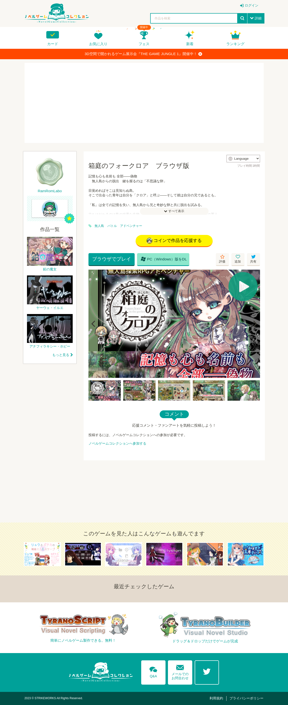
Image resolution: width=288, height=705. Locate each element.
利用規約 (216, 698)
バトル (112, 226)
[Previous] (93, 323)
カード (52, 44)
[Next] (254, 323)
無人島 (99, 226)
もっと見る (60, 355)
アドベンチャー (131, 226)
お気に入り (98, 44)
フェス (144, 44)
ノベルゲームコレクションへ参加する (117, 443)
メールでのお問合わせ (180, 671)
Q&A (153, 671)
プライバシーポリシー (246, 698)
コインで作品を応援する (174, 241)
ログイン (251, 5)
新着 (189, 44)
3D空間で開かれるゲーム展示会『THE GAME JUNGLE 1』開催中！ (143, 54)
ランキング (235, 44)
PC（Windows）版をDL (164, 259)
